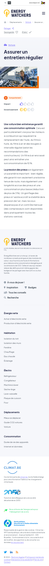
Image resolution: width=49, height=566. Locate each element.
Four (6, 402)
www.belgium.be (34, 3)
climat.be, (24, 477)
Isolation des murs (12, 343)
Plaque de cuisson (12, 398)
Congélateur (10, 380)
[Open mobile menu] (43, 13)
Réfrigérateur (10, 376)
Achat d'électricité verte (15, 319)
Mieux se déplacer (12, 418)
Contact (7, 562)
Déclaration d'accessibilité (21, 560)
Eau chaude (9, 356)
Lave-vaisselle (10, 393)
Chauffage (9, 352)
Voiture (28, 22)
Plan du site (38, 560)
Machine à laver (11, 385)
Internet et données (13, 446)
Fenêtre (7, 347)
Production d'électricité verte (17, 323)
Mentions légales (17, 557)
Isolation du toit (11, 338)
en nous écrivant (17, 542)
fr (9, 3)
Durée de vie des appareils (16, 442)
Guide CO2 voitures (13, 422)
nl (5, 3)
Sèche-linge (9, 389)
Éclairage (8, 360)
